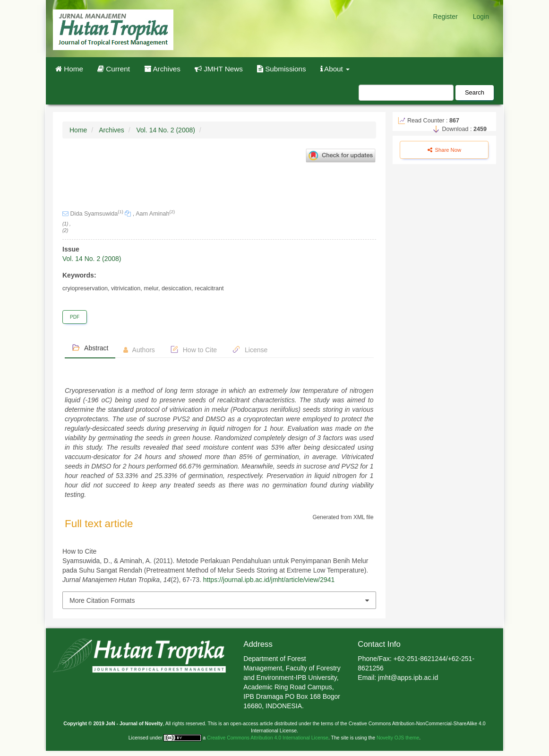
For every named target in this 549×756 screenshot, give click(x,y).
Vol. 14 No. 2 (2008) (165, 130)
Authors (138, 350)
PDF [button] (74, 317)
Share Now (444, 150)
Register (445, 16)
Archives (162, 69)
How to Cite (193, 349)
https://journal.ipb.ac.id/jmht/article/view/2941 (269, 579)
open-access (244, 723)
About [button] (335, 69)
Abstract (90, 347)
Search (474, 92)
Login (481, 16)
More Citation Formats (102, 600)
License (249, 349)
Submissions (281, 69)
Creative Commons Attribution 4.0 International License (267, 737)
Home (69, 69)
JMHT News (219, 69)
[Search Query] (406, 93)
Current (113, 69)
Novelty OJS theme (398, 737)
